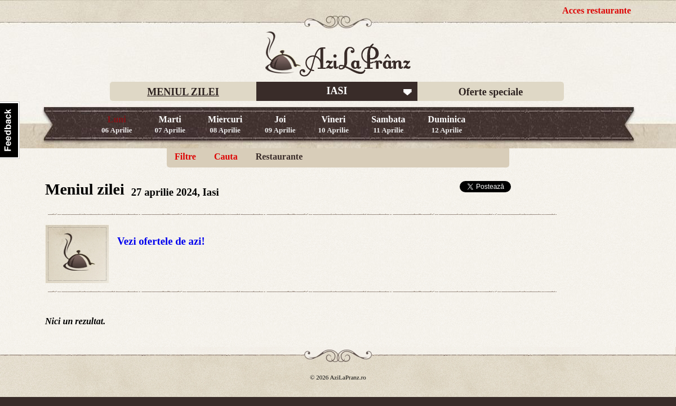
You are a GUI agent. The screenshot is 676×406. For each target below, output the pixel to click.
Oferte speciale (491, 92)
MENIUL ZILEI (183, 92)
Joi (280, 124)
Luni (116, 124)
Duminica (447, 124)
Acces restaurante (596, 10)
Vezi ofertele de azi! (161, 241)
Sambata (388, 124)
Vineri (333, 124)
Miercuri (225, 124)
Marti (170, 124)
